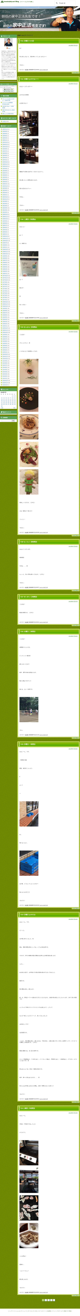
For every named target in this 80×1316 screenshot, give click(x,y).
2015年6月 (4, 341)
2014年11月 (5, 356)
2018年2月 (4, 271)
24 (1, 404)
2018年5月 (4, 264)
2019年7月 (4, 242)
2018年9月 (4, 256)
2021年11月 (5, 199)
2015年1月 (4, 352)
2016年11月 (5, 304)
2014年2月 (4, 376)
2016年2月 (4, 323)
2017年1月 (4, 299)
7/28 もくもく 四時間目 (28, 542)
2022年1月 (4, 194)
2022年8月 (4, 188)
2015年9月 (4, 334)
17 (1, 402)
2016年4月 (4, 319)
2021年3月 (4, 210)
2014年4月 (4, 371)
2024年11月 (5, 144)
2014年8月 (4, 363)
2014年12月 (5, 354)
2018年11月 (5, 251)
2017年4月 (4, 293)
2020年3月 (4, 229)
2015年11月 (5, 330)
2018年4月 (4, 266)
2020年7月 (4, 225)
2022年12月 (5, 186)
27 (8, 404)
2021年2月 (4, 212)
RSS (9, 48)
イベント (54, 1311)
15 (12, 400)
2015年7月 (4, 339)
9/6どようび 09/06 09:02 (7, 113)
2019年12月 (5, 236)
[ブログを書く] (29, 1)
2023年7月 (4, 173)
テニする (35, 1311)
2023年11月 (5, 164)
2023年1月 (4, 183)
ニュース (25, 1311)
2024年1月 (4, 159)
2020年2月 (4, 232)
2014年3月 (4, 374)
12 (6, 400)
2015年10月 (5, 332)
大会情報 (49, 1311)
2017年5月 (4, 291)
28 (10, 404)
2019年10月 (5, 240)
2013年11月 (5, 382)
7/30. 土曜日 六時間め (28, 219)
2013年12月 (5, 380)
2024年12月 (5, 142)
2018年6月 (4, 262)
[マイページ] (23, 1)
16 (14, 400)
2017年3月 (4, 295)
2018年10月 (5, 253)
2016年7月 (4, 312)
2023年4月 (4, 177)
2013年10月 (5, 385)
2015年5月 (4, 343)
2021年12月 (5, 197)
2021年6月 (4, 203)
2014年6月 (4, 367)
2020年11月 (5, 216)
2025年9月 (4, 131)
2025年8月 (4, 133)
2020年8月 (4, 223)
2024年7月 (4, 151)
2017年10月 (5, 280)
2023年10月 (5, 166)
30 (14, 404)
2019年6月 (4, 245)
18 (4, 402)
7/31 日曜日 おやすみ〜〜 (29, 79)
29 (12, 404)
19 (6, 402)
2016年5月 (4, 317)
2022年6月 (4, 190)
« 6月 (2, 407)
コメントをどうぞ (44, 69)
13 (8, 400)
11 (4, 400)
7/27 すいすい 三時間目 (28, 597)
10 (1, 400)
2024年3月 (4, 157)
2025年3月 (4, 138)
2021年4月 (4, 207)
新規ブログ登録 (67, 1311)
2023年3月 (4, 179)
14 (10, 400)
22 (12, 402)
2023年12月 (5, 162)
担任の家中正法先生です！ (21, 16)
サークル (30, 1311)
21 (10, 402)
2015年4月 (4, 345)
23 (14, 402)
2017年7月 (4, 286)
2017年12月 (5, 275)
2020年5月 (4, 227)
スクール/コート (42, 1311)
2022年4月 (4, 192)
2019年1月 (4, 247)
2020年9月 (4, 221)
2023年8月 (4, 170)
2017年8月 (4, 284)
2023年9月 (4, 168)
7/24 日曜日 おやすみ (27, 915)
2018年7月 (4, 260)
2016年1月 (4, 325)
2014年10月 (5, 358)
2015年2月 (4, 350)
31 (1, 406)
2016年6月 (4, 315)
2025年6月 (4, 135)
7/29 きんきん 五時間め (28, 327)
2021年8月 (4, 201)
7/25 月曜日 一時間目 (27, 744)
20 (8, 402)
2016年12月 (5, 301)
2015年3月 (4, 347)
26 (6, 404)
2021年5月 (4, 205)
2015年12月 (5, 328)
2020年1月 (4, 234)
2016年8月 (4, 310)
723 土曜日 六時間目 (27, 1108)
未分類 (26, 69)
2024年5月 (4, 155)
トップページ (12, 1311)
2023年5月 (4, 175)
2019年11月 (5, 238)
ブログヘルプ (60, 1311)
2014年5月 (4, 369)
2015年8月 (4, 336)
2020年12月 (5, 214)
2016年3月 (4, 321)
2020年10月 (5, 218)
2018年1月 (4, 273)
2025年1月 (4, 140)
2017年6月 (4, 288)
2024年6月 (4, 153)
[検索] (64, 3)
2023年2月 (4, 181)
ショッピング (19, 1311)
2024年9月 (4, 148)
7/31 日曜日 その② (27, 41)
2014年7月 (4, 365)
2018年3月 (4, 269)
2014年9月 (4, 360)
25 (4, 404)
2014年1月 (4, 378)
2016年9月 (4, 308)
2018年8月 (4, 258)
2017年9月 (4, 282)
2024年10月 (5, 146)
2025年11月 (5, 129)
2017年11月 (5, 277)
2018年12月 (5, 249)
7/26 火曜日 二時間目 (27, 631)
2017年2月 (4, 297)
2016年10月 (5, 306)
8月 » (15, 407)
